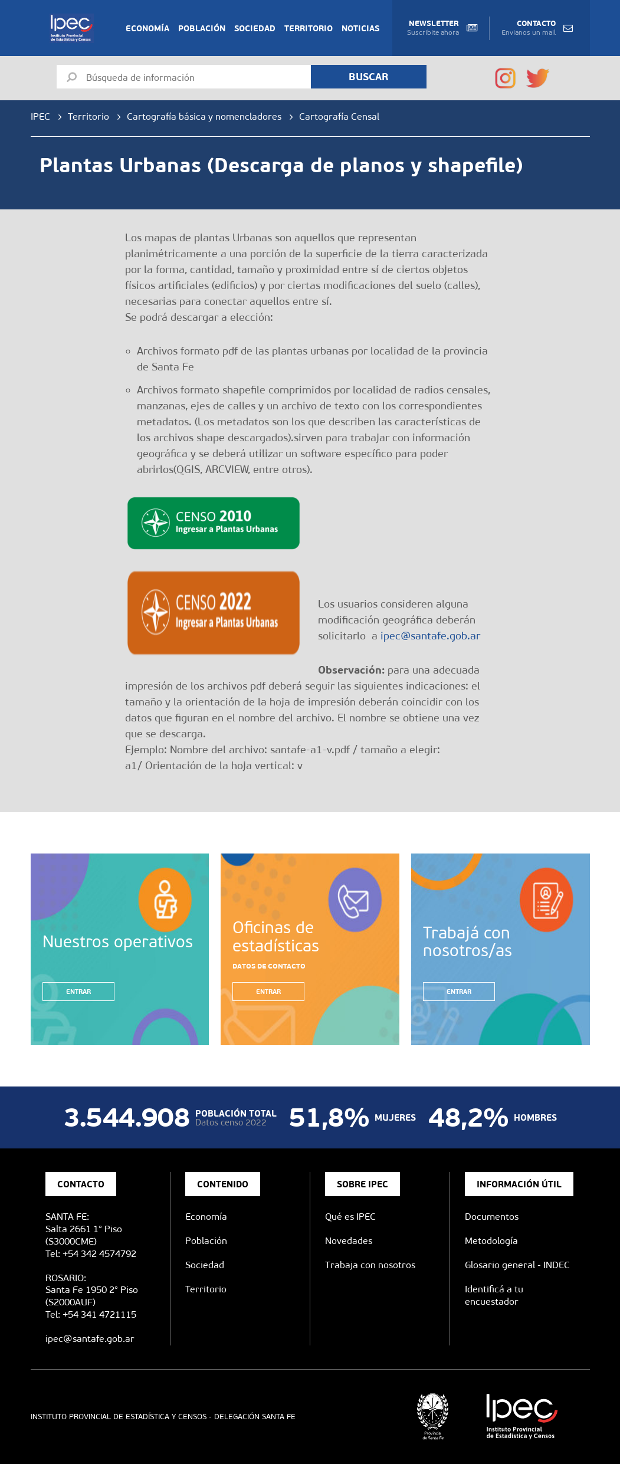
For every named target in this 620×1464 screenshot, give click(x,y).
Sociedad (254, 28)
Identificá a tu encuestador (494, 1295)
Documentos (492, 1216)
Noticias (360, 28)
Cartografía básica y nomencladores (204, 116)
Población (201, 28)
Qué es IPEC (350, 1216)
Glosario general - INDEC (517, 1265)
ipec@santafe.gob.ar (430, 635)
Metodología (491, 1240)
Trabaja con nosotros (370, 1265)
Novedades (348, 1240)
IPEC (40, 116)
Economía (147, 28)
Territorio (308, 28)
